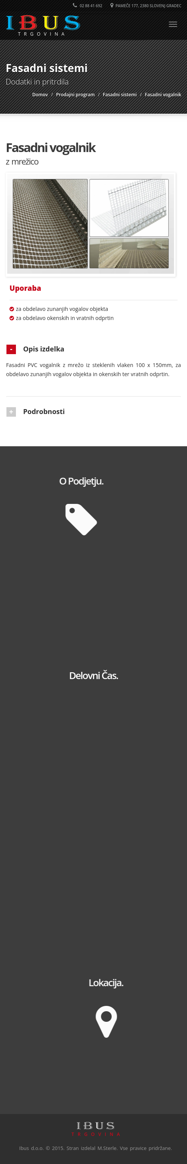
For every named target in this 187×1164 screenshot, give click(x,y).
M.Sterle (106, 1148)
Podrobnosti (44, 411)
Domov (40, 94)
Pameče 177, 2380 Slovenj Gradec (145, 5)
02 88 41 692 (87, 5)
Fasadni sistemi (120, 94)
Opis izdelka (43, 348)
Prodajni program (75, 94)
